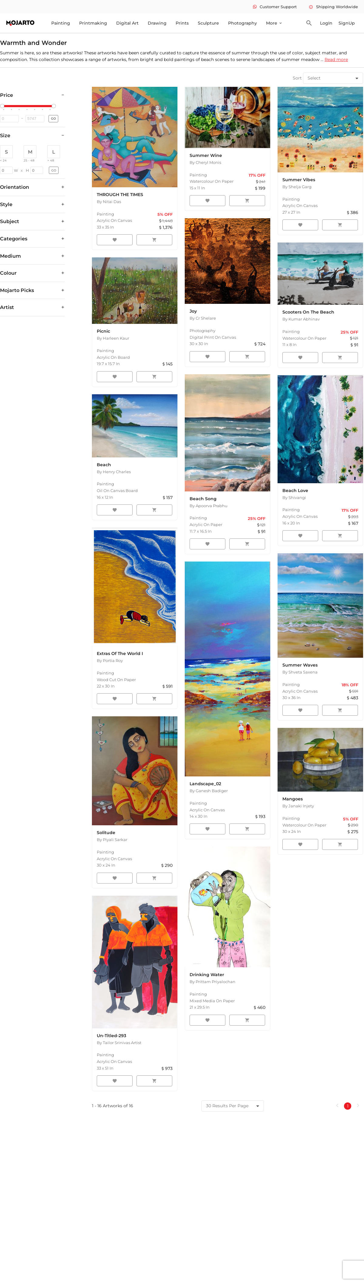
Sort (297, 78)
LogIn (326, 23)
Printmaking (93, 23)
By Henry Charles (114, 471)
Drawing (157, 23)
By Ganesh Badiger (209, 790)
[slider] (3, 106)
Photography (242, 23)
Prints (182, 23)
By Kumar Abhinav (301, 319)
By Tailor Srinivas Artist (119, 1042)
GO (53, 118)
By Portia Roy (110, 660)
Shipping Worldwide (333, 6)
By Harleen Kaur (113, 338)
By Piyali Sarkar (112, 839)
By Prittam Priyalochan (212, 981)
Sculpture (208, 23)
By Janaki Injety (298, 805)
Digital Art (127, 23)
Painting (60, 23)
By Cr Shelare (203, 318)
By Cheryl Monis (205, 162)
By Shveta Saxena (300, 672)
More (274, 23)
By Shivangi (294, 497)
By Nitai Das (109, 201)
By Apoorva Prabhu (209, 505)
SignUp (347, 23)
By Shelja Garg (297, 186)
